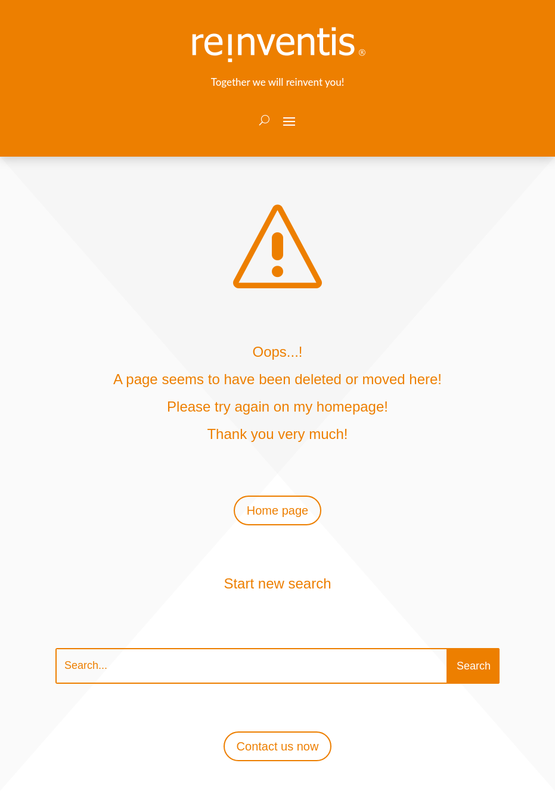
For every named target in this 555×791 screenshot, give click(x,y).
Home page (277, 510)
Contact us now (278, 746)
